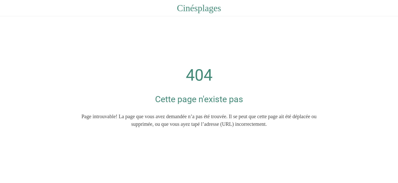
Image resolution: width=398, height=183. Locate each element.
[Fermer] (10, 8)
